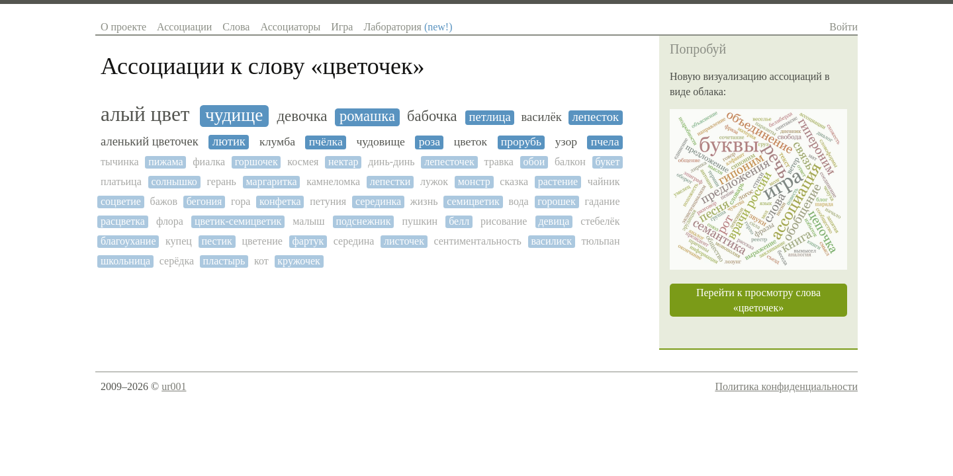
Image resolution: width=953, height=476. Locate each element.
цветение (262, 241)
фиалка (209, 161)
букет (607, 161)
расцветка (123, 221)
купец (178, 241)
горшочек (256, 161)
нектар (343, 161)
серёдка (176, 260)
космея (302, 161)
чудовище (380, 142)
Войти (843, 26)
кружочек (298, 260)
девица (553, 221)
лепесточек (449, 161)
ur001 (173, 386)
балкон (570, 161)
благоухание (128, 241)
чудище (234, 115)
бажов (163, 201)
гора (240, 201)
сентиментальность (477, 241)
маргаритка (271, 181)
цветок (470, 142)
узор (566, 142)
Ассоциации (184, 26)
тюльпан (600, 241)
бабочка (432, 116)
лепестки (390, 181)
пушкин (419, 221)
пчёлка (326, 142)
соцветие (121, 201)
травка (498, 161)
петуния (328, 201)
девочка (302, 116)
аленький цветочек (150, 141)
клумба (277, 142)
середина (354, 241)
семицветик (473, 201)
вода (518, 201)
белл (459, 221)
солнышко (174, 181)
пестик (216, 241)
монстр (474, 181)
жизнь (424, 201)
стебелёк (599, 221)
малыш (308, 221)
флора (169, 221)
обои (534, 161)
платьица (121, 181)
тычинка (120, 161)
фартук (308, 241)
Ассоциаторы (290, 26)
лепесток (595, 117)
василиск (551, 241)
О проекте (123, 26)
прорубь (521, 142)
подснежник (363, 221)
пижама (165, 161)
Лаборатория (407, 26)
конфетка (280, 201)
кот (261, 260)
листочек (404, 241)
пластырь (224, 260)
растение (558, 181)
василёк (541, 117)
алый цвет (145, 114)
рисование (503, 221)
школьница (125, 260)
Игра (342, 26)
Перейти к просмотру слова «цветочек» (758, 300)
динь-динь (391, 161)
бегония (204, 201)
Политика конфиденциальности (786, 386)
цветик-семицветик (238, 221)
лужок (434, 181)
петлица (490, 117)
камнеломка (333, 181)
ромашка (367, 116)
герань (221, 181)
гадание (601, 201)
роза (429, 142)
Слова (236, 26)
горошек (556, 201)
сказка (514, 181)
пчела (605, 142)
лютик (229, 141)
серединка (378, 201)
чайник (604, 181)
